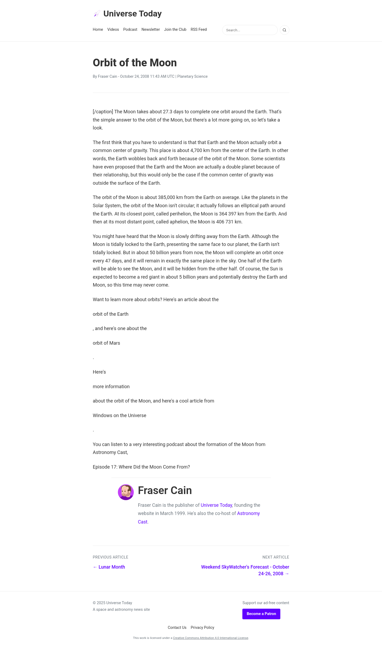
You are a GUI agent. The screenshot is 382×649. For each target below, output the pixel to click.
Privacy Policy (202, 627)
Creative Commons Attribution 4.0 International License (210, 638)
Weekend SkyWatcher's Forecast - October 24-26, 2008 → (245, 570)
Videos (113, 29)
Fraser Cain (107, 76)
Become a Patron (261, 614)
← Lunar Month (109, 567)
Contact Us (177, 627)
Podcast (130, 29)
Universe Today (127, 13)
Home (98, 29)
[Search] (284, 30)
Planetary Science (192, 76)
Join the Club (175, 29)
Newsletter (150, 29)
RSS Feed (199, 29)
